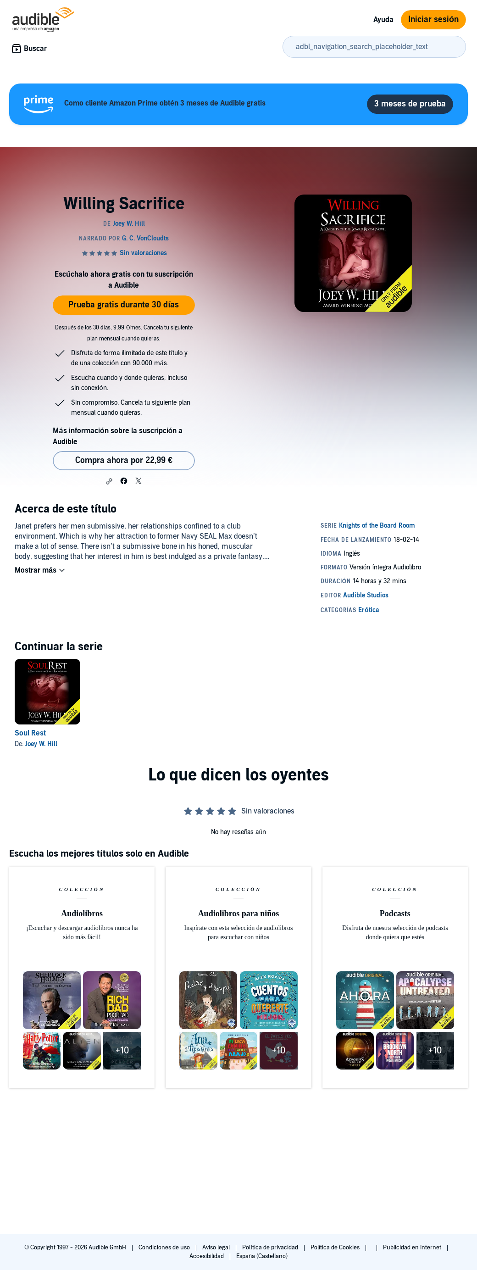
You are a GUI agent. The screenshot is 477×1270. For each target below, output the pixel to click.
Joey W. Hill (41, 744)
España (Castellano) (262, 1256)
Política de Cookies (336, 1247)
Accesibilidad (207, 1256)
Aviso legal (216, 1247)
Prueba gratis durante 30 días (123, 305)
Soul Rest (30, 733)
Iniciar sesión (433, 19)
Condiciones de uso (165, 1247)
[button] (109, 481)
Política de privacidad (271, 1247)
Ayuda (383, 19)
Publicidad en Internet (413, 1247)
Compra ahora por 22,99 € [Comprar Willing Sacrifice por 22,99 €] (123, 460)
